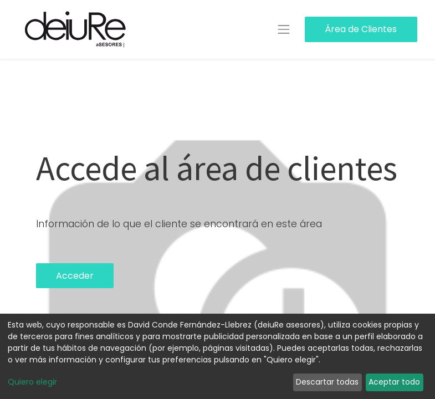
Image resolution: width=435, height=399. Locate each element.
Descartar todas (327, 381)
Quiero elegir (32, 381)
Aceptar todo (394, 381)
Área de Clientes (361, 29)
